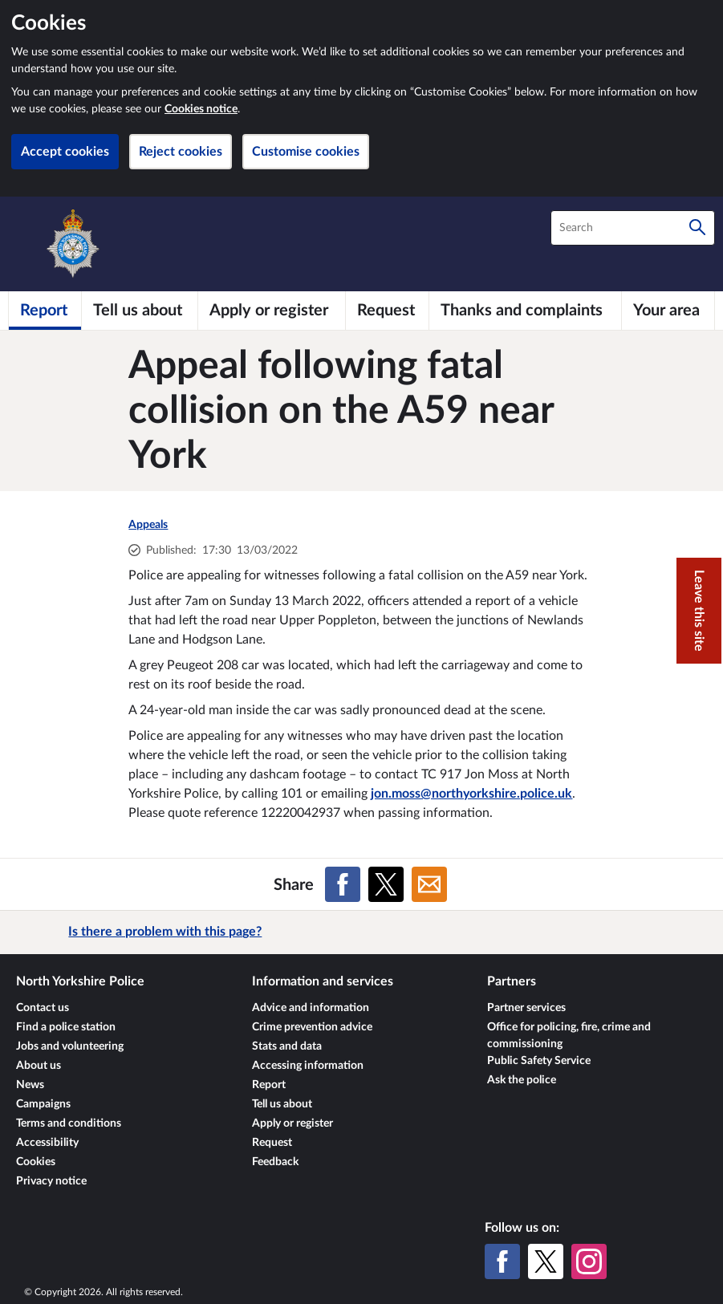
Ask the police (521, 1080)
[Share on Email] (429, 884)
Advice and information (310, 1008)
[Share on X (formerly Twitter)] (386, 884)
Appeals (148, 524)
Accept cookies (65, 151)
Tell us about (282, 1104)
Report (269, 1085)
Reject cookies (180, 151)
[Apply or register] (271, 310)
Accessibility (47, 1142)
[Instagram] (589, 1261)
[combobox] (632, 228)
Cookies (35, 1162)
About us (38, 1065)
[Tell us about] (139, 310)
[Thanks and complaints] (524, 310)
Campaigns (43, 1104)
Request (272, 1142)
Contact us (42, 1008)
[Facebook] (502, 1261)
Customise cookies (305, 151)
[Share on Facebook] (342, 884)
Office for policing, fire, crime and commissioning (569, 1036)
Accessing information (308, 1065)
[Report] (45, 310)
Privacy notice (51, 1181)
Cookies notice (201, 109)
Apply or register (292, 1123)
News (30, 1085)
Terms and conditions (68, 1123)
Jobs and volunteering (70, 1046)
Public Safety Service (539, 1060)
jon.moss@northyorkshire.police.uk (471, 793)
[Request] (387, 310)
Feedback (275, 1162)
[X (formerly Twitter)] (545, 1261)
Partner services (526, 1008)
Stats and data (287, 1046)
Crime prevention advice (312, 1027)
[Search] (697, 228)
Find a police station (66, 1027)
